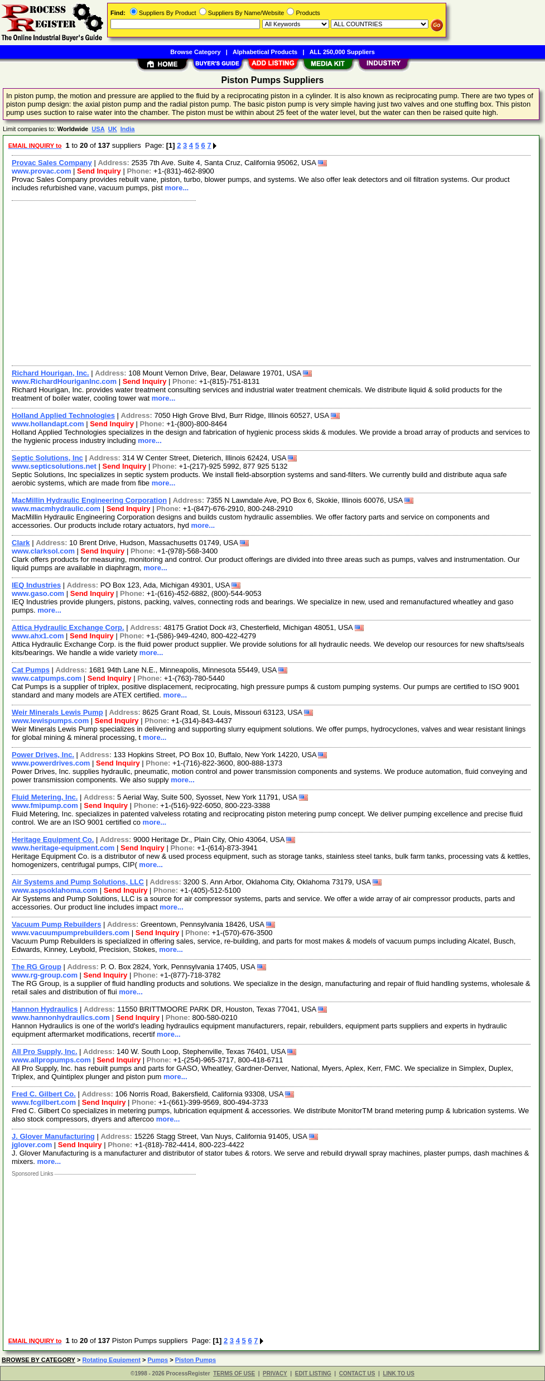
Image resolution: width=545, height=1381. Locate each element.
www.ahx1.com (38, 636)
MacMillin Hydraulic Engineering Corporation (89, 500)
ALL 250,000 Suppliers (342, 52)
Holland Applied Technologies (63, 415)
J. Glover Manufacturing (53, 1136)
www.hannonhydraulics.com (61, 1017)
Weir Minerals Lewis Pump (57, 712)
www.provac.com (41, 171)
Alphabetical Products (265, 52)
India (127, 129)
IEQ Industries (36, 585)
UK (112, 129)
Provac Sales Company (52, 162)
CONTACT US (357, 1373)
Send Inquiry (99, 171)
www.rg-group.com (45, 975)
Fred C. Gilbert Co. (44, 1094)
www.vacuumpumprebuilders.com (70, 932)
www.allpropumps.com (51, 1060)
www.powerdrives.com (51, 763)
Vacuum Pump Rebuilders (56, 924)
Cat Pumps (31, 670)
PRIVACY (275, 1373)
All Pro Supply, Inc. (45, 1051)
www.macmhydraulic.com (56, 508)
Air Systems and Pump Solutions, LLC (78, 882)
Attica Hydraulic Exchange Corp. (68, 627)
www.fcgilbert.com (44, 1102)
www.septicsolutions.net (54, 466)
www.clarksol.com (43, 551)
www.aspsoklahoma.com (55, 890)
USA (97, 129)
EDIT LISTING (313, 1373)
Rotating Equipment (111, 1359)
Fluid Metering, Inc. (45, 797)
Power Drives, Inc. (43, 754)
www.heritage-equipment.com (63, 848)
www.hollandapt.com (48, 424)
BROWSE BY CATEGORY (38, 1359)
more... (177, 188)
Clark (21, 542)
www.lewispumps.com (50, 720)
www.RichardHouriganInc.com (64, 381)
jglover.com (32, 1145)
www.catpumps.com (46, 678)
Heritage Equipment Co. (53, 839)
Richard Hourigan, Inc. (50, 373)
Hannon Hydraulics (45, 1009)
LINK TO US (398, 1373)
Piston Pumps (195, 1359)
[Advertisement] (271, 282)
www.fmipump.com (45, 805)
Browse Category (195, 52)
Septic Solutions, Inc (47, 458)
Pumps (157, 1359)
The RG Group (36, 967)
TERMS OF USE (234, 1373)
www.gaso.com (38, 593)
